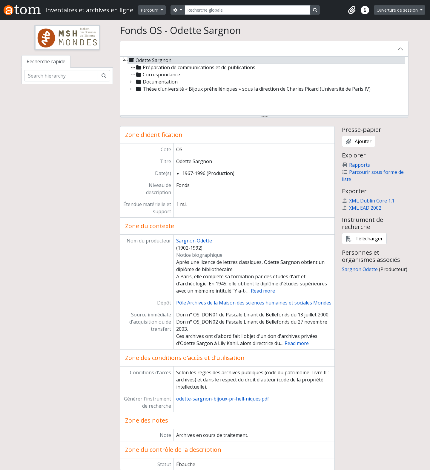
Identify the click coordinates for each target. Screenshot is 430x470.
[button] (351, 10)
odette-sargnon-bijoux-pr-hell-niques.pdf (222, 398)
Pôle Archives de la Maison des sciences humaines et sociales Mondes (253, 302)
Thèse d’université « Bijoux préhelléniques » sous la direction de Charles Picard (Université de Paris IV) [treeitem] (253, 88)
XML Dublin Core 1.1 (368, 200)
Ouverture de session (398, 10)
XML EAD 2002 (361, 208)
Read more (263, 290)
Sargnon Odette (194, 240)
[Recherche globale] (248, 10)
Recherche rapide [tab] (46, 61)
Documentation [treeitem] (156, 81)
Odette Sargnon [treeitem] (149, 60)
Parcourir (150, 10)
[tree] (264, 86)
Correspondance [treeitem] (157, 74)
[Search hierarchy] (61, 75)
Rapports (356, 165)
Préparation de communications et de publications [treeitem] (195, 67)
